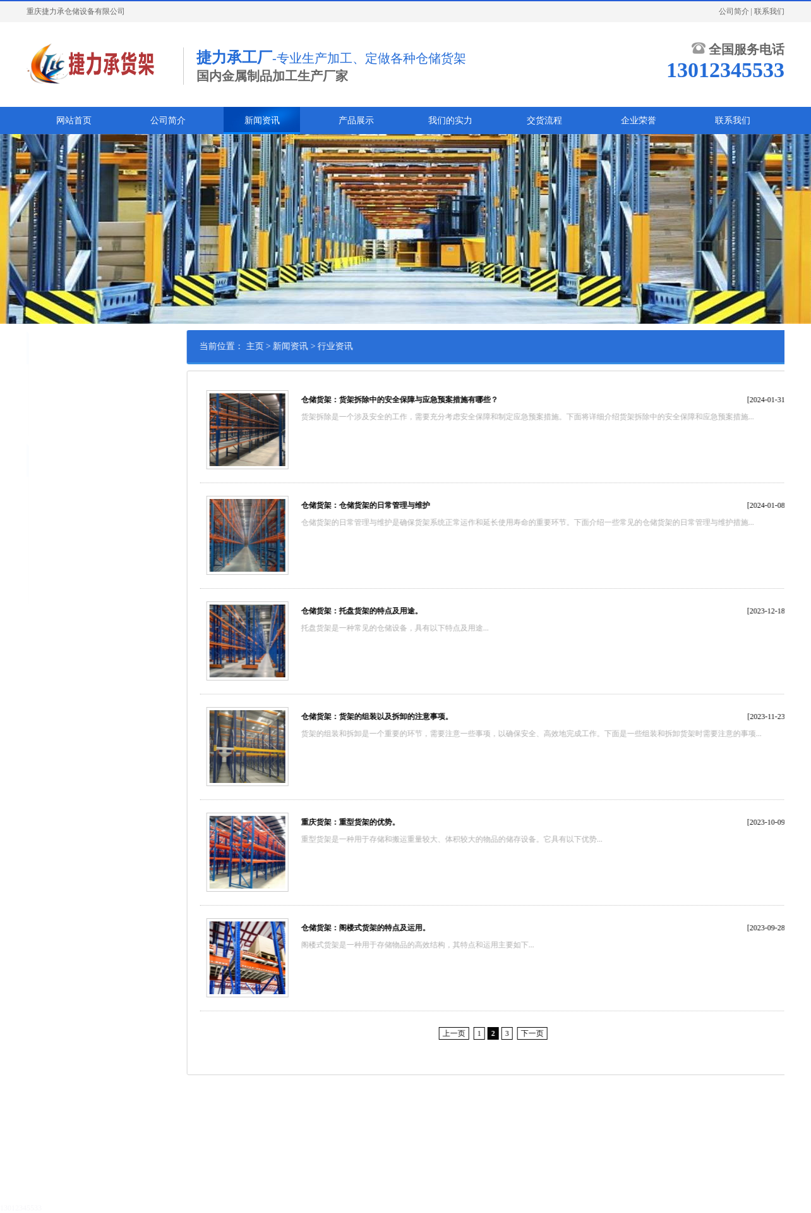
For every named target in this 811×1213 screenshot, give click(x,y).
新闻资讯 (262, 120)
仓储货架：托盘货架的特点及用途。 (417, 610)
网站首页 (74, 120)
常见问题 (49, 419)
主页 (310, 346)
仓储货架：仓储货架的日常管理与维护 (420, 505)
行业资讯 (49, 399)
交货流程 (544, 120)
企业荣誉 (638, 120)
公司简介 (734, 11)
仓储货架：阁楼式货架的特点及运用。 (420, 927)
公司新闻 (49, 380)
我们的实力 (450, 120)
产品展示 (356, 120)
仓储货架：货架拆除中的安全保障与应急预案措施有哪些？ (454, 399)
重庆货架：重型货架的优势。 (405, 822)
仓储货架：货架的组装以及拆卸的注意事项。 (432, 716)
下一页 (587, 1033)
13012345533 (21, 1208)
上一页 (509, 1033)
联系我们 (769, 11)
